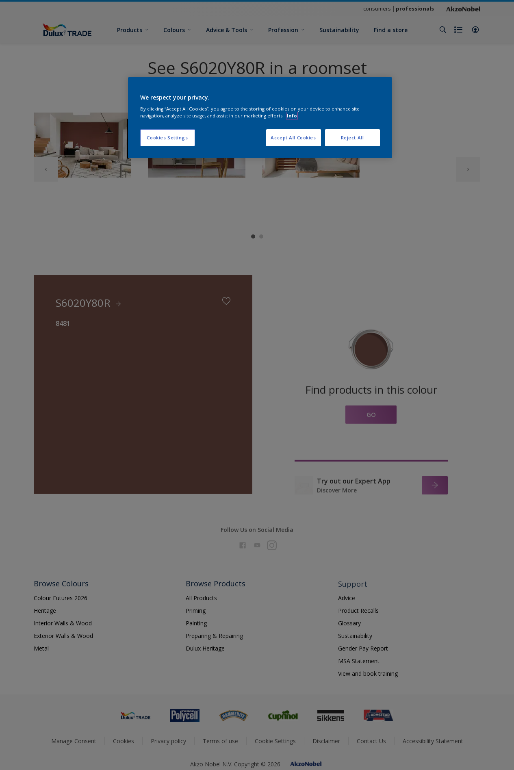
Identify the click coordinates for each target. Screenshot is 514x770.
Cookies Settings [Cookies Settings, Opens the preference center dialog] (167, 137)
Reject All (352, 137)
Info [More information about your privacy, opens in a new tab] (292, 116)
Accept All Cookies (293, 137)
